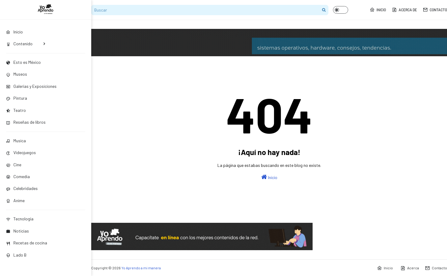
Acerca (409, 268)
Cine (13, 164)
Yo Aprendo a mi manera (141, 268)
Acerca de (404, 9)
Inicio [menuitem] (14, 31)
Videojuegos (21, 152)
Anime (15, 200)
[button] (340, 10)
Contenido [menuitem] (19, 43)
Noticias (17, 230)
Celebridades (22, 188)
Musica (16, 140)
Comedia (18, 176)
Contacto (435, 9)
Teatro (16, 110)
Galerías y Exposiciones (31, 86)
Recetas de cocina (26, 242)
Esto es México (23, 62)
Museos (16, 74)
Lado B (16, 254)
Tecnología (19, 218)
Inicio (378, 9)
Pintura (16, 98)
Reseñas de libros (26, 122)
